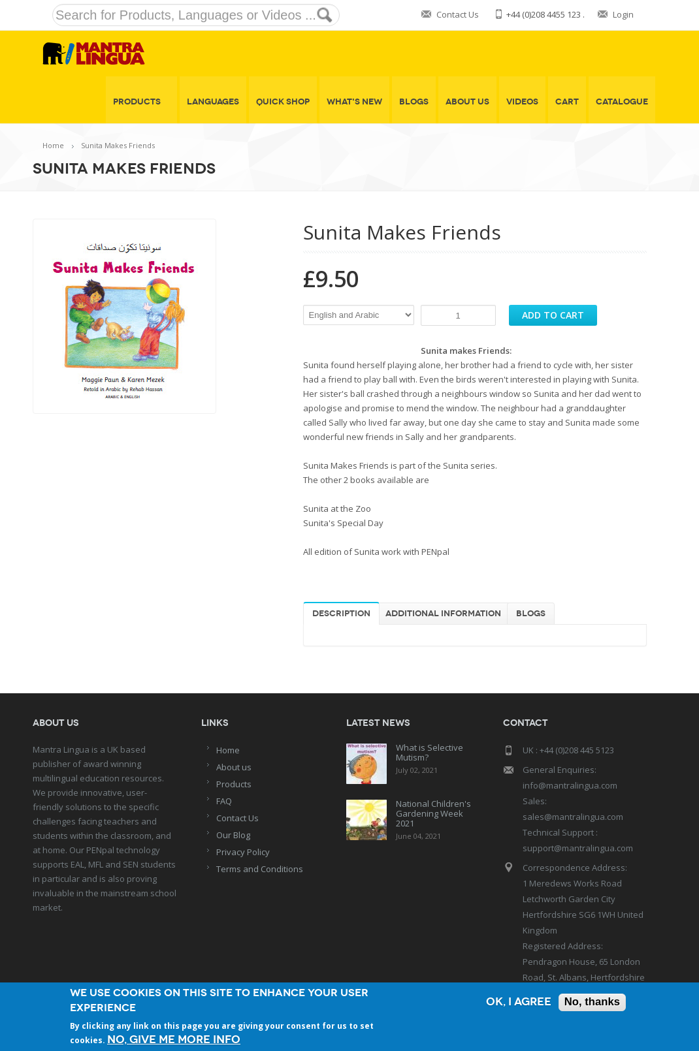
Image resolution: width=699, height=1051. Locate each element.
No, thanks (591, 1002)
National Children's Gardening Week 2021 (433, 813)
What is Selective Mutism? (429, 752)
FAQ (224, 801)
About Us (467, 102)
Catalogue (622, 102)
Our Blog (233, 835)
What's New (354, 102)
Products (141, 102)
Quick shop (283, 102)
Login (623, 14)
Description (341, 613)
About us (234, 767)
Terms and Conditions (259, 869)
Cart (567, 102)
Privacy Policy (243, 852)
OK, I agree (517, 1002)
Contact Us (457, 14)
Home (53, 145)
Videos (522, 102)
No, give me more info (173, 1039)
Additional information (443, 613)
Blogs (414, 102)
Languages (213, 102)
